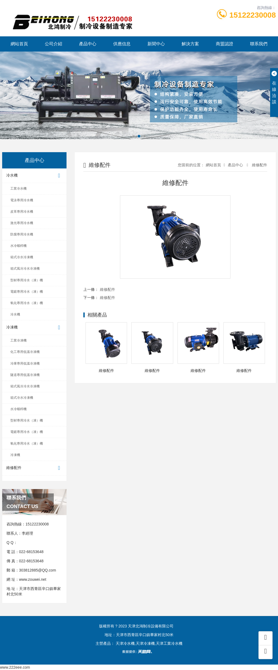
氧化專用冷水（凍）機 (26, 303)
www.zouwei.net (32, 579)
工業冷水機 (18, 188)
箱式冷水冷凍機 (21, 257)
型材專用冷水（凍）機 (26, 280)
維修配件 (34, 468)
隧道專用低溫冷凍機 (25, 375)
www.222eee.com (15, 667)
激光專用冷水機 (21, 223)
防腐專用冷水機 (21, 234)
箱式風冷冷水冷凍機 (25, 268)
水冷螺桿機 (18, 246)
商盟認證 (224, 44)
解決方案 (190, 44)
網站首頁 (19, 44)
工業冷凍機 (18, 340)
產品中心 (87, 44)
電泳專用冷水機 (21, 200)
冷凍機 (34, 327)
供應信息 (122, 44)
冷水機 (34, 176)
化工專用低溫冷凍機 (25, 352)
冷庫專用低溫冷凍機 (25, 363)
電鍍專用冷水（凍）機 (26, 291)
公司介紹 (53, 44)
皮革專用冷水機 (21, 211)
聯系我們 (258, 44)
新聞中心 (156, 44)
